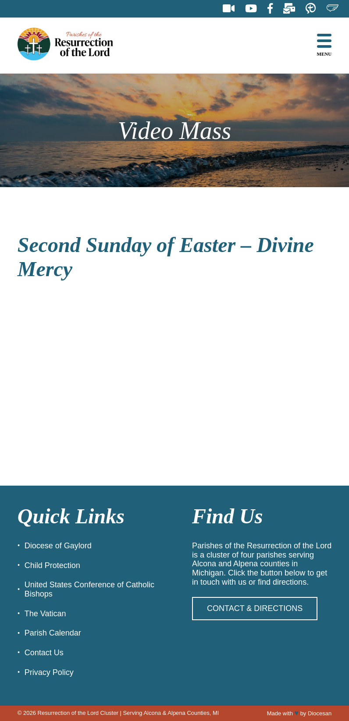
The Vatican (45, 613)
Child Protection (52, 565)
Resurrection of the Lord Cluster (78, 713)
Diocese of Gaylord (58, 545)
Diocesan (319, 713)
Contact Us (44, 652)
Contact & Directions (255, 608)
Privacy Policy (49, 672)
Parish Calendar (53, 633)
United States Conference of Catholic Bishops (89, 589)
